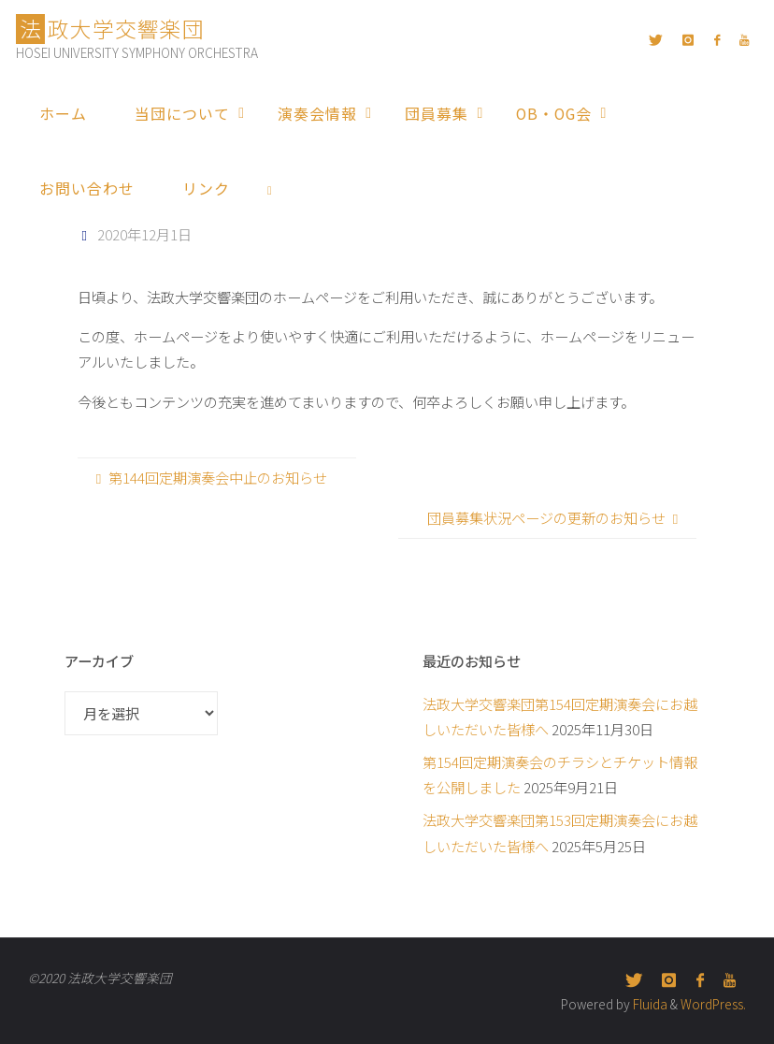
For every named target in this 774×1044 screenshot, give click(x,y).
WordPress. (713, 1003)
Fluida (648, 1003)
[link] (270, 187)
